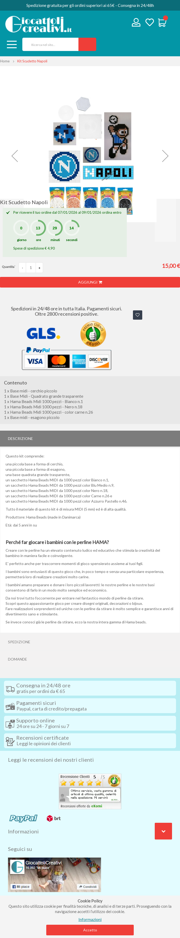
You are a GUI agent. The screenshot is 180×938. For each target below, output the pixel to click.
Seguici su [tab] (20, 849)
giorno (21, 240)
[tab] (90, 439)
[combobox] (48, 44)
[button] (14, 156)
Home (5, 61)
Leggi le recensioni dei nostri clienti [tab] (51, 759)
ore (38, 240)
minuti (55, 240)
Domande (17, 659)
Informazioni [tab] (23, 831)
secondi (71, 240)
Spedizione (19, 642)
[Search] (87, 44)
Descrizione (20, 438)
